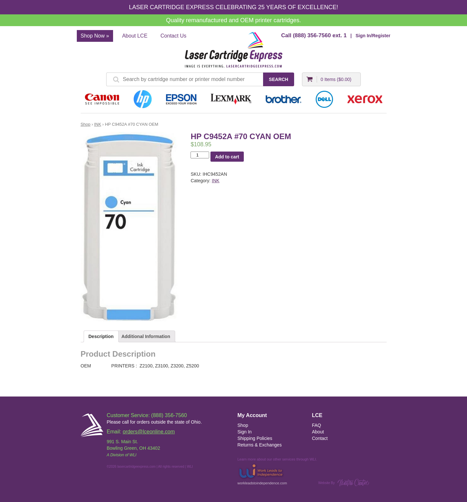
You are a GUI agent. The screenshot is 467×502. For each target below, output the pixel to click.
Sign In (245, 431)
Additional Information (145, 336)
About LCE (134, 36)
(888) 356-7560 (312, 35)
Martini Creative (353, 482)
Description (101, 336)
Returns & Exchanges (260, 444)
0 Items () (336, 79)
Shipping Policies (255, 438)
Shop (86, 124)
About (318, 431)
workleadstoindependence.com (262, 473)
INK (97, 124)
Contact (320, 438)
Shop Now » (95, 36)
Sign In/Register (373, 35)
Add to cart (227, 156)
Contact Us (173, 36)
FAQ (316, 425)
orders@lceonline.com (149, 431)
